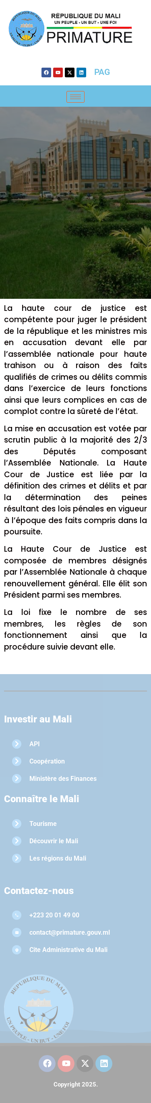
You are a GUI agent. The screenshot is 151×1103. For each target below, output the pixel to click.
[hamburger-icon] (75, 97)
